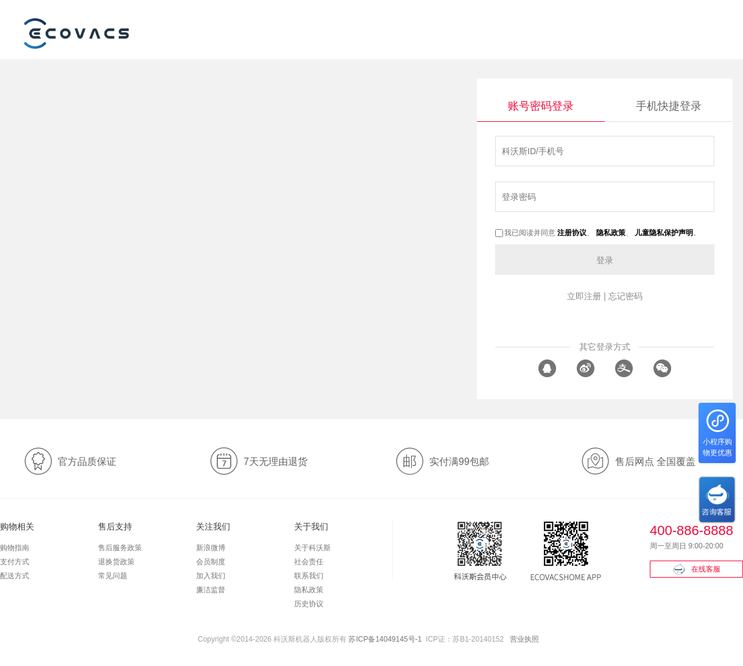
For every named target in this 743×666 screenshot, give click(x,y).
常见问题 (112, 576)
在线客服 (696, 569)
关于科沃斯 (312, 548)
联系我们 (308, 576)
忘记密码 (625, 296)
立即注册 (584, 296)
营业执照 (524, 639)
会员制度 (210, 562)
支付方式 (14, 562)
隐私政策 (308, 590)
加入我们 (210, 576)
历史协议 (308, 604)
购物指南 (14, 548)
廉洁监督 (210, 590)
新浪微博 (210, 548)
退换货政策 (116, 562)
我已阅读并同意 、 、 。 (597, 232)
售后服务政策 (120, 548)
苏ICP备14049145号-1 (384, 639)
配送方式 (14, 576)
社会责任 (308, 562)
